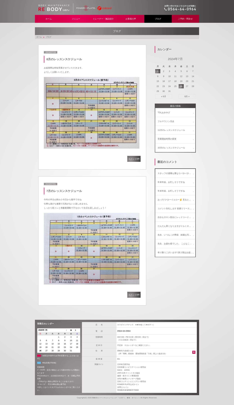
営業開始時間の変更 (167, 139)
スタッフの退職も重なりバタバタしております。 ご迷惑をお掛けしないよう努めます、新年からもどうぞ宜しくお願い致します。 (176, 173)
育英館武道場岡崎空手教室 (128, 390)
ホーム (49, 19)
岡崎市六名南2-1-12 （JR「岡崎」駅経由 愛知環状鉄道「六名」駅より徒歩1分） (142, 352)
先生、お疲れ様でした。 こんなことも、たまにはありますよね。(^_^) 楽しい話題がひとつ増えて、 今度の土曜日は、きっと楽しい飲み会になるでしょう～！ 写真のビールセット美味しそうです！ (176, 243)
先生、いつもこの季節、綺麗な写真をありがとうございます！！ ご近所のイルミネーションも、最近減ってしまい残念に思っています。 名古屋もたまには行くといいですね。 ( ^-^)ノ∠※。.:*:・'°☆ (176, 235)
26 (181, 86)
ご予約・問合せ (185, 19)
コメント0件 (134, 159)
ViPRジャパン (122, 387)
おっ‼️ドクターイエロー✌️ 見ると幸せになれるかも (176, 199)
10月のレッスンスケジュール (171, 147)
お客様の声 (131, 19)
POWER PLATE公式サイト (128, 384)
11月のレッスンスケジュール (171, 130)
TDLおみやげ (164, 112)
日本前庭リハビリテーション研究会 (131, 367)
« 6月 (163, 96)
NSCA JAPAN (123, 370)
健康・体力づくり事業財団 (128, 376)
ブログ (158, 19)
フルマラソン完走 (166, 121)
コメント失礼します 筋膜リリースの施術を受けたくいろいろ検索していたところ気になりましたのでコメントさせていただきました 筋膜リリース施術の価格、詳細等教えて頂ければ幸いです (176, 208)
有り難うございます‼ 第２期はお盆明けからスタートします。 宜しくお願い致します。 (176, 252)
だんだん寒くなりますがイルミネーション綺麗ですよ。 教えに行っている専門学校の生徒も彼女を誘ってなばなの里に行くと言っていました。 (176, 226)
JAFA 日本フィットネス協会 (128, 373)
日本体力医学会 (123, 364)
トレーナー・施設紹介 (103, 19)
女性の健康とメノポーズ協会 (129, 379)
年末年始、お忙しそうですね (171, 182)
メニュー (76, 19)
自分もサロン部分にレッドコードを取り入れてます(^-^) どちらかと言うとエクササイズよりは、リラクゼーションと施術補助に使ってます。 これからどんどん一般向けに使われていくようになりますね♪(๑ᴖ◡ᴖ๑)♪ (176, 217)
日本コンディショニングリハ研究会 (131, 381)
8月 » (186, 96)
